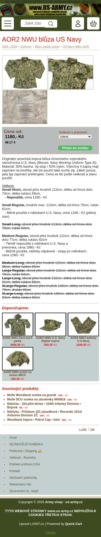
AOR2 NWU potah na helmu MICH (18, 373)
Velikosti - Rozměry (23, 457)
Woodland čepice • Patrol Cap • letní (33, 419)
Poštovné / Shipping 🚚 (26, 451)
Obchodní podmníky (23, 478)
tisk (92, 429)
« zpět (83, 429)
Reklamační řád (20, 484)
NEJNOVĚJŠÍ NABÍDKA (26, 444)
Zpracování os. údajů (24, 491)
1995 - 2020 (9, 46)
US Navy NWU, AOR (76, 46)
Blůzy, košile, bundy (47, 46)
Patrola (50, 532)
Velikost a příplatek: (73, 132)
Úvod (13, 437)
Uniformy (26, 46)
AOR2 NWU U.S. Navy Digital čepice (50, 339)
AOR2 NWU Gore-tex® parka (17, 339)
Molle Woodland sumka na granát (31, 395)
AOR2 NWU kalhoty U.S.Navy (83, 339)
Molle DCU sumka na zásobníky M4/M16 (36, 399)
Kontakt (15, 471)
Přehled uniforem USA (25, 464)
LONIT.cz (37, 524)
